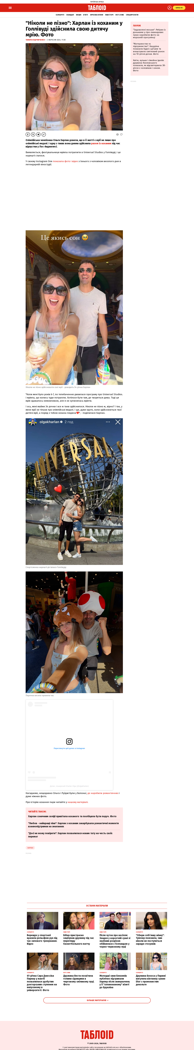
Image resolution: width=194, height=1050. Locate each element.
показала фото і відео (65, 161)
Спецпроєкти (132, 15)
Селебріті (60, 15)
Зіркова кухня (96, 15)
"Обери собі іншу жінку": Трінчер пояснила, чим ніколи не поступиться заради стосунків (150, 939)
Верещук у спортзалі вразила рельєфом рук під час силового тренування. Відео (42, 939)
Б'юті (85, 15)
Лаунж (137, 25)
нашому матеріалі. (78, 802)
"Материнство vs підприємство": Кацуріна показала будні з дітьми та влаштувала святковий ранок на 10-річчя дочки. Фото (148, 48)
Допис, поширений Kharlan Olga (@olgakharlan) (69, 786)
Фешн (78, 15)
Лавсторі (109, 15)
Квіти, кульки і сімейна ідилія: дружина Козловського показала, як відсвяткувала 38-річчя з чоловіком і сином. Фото (149, 65)
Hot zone (119, 15)
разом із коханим (101, 143)
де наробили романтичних (103, 793)
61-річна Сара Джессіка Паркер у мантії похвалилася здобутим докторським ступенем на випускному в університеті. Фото (42, 983)
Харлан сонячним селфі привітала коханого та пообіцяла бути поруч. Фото (72, 816)
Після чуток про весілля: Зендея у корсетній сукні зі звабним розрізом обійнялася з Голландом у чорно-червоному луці (115, 941)
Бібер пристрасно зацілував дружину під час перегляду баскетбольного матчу (78, 939)
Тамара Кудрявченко (35, 40)
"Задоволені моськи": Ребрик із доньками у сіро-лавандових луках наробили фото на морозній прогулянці (149, 33)
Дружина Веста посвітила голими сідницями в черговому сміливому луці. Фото (78, 980)
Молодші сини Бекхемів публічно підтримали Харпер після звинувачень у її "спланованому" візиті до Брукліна (115, 981)
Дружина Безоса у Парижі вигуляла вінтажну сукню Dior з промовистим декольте (151, 980)
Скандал (70, 15)
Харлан (30, 848)
